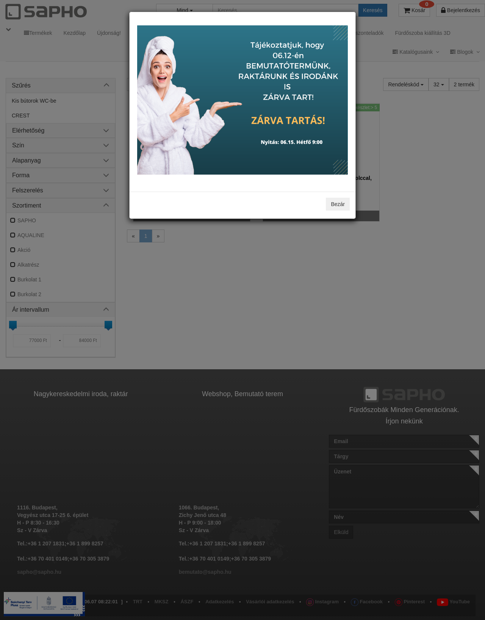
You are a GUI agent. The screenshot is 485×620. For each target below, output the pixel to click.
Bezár (338, 204)
